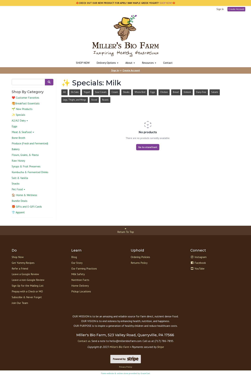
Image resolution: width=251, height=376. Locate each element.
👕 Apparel (18, 212)
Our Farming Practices (84, 268)
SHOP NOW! (165, 3)
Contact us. (84, 341)
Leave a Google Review (25, 274)
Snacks (16, 183)
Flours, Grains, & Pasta (25, 155)
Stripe (160, 347)
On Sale (75, 92)
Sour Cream (101, 92)
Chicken (164, 92)
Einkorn (187, 92)
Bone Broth (18, 137)
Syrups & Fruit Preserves (26, 166)
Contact (168, 62)
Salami (214, 92)
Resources (149, 62)
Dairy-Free (201, 92)
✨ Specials (18, 114)
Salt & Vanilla (20, 178)
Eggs (14, 126)
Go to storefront (147, 147)
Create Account (236, 9)
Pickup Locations (81, 291)
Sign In (220, 9)
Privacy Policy (125, 367)
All (64, 92)
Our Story (76, 262)
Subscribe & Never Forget (27, 297)
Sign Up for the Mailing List (28, 285)
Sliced (94, 99)
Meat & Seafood (23, 132)
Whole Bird (140, 92)
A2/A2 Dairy (20, 120)
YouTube (197, 268)
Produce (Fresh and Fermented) (30, 143)
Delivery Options (107, 62)
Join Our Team (20, 303)
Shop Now (18, 257)
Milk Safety (78, 274)
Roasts (105, 99)
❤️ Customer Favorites (25, 97)
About (130, 62)
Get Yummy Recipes (23, 262)
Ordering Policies (140, 257)
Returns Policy (139, 262)
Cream (115, 92)
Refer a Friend (20, 268)
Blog (74, 257)
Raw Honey (18, 160)
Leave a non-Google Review (28, 280)
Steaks (126, 92)
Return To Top (125, 230)
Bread (176, 92)
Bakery (16, 149)
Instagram (198, 257)
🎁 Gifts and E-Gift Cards (27, 206)
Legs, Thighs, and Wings (74, 99)
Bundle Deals (19, 200)
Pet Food (18, 189)
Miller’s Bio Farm (119, 347)
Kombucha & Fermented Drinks (30, 172)
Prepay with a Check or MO (27, 291)
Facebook (198, 262)
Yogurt (87, 92)
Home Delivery (80, 285)
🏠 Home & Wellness (24, 195)
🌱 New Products (22, 109)
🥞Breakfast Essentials (26, 103)
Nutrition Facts (80, 280)
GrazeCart (145, 373)
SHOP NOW (83, 62)
